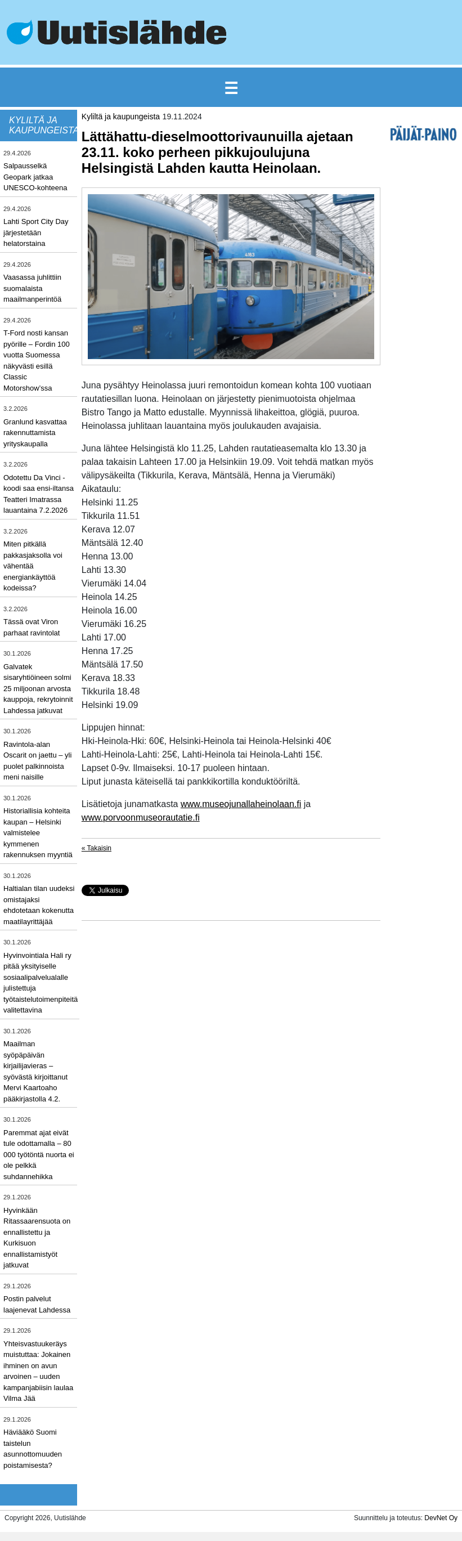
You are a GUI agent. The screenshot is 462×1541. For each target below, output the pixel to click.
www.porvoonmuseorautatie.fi (141, 817)
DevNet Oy (440, 1518)
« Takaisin (96, 848)
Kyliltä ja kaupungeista (121, 116)
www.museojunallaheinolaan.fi (241, 804)
